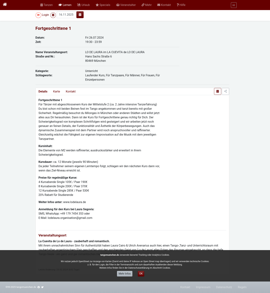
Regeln (242, 287)
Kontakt (71, 91)
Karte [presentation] (56, 91)
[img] (80, 14)
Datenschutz (224, 287)
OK (141, 273)
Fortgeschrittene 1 (53, 28)
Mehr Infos (125, 273)
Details (43, 91)
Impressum (203, 287)
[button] (65, 5)
